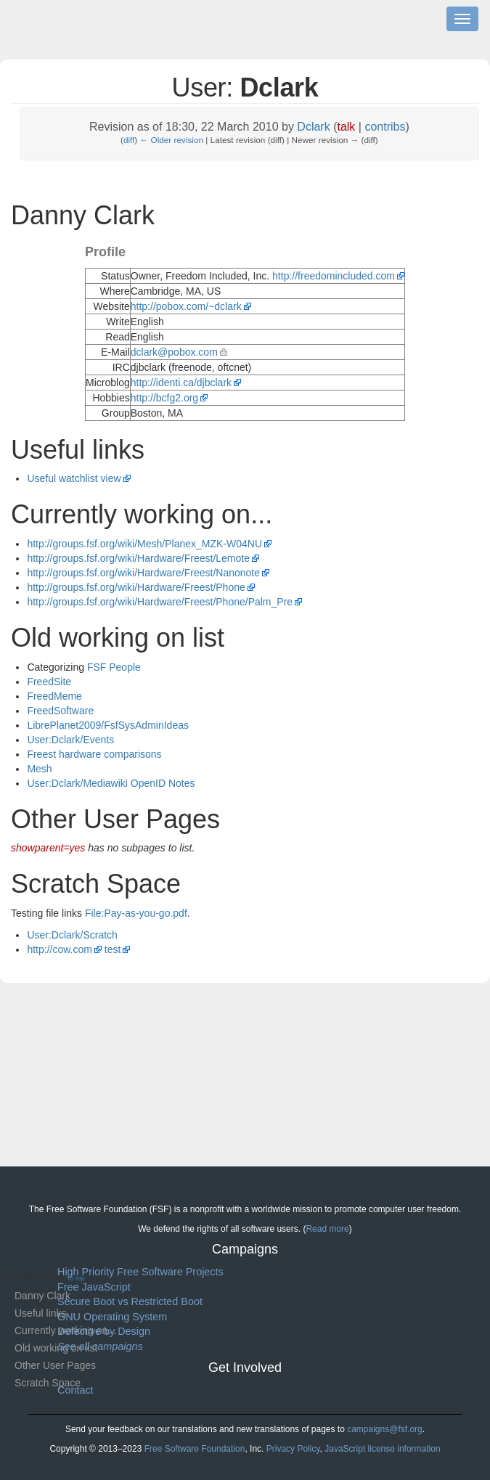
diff (128, 139)
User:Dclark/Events (70, 739)
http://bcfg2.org (164, 398)
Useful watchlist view (74, 478)
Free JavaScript (94, 1287)
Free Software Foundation (194, 1449)
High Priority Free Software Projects (140, 1271)
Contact (75, 1390)
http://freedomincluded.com (333, 276)
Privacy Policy (293, 1449)
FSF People (114, 667)
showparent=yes (48, 848)
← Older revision (172, 139)
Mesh (39, 768)
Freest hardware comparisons (94, 754)
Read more (327, 1229)
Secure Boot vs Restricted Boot (130, 1301)
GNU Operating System (112, 1316)
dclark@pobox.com (174, 352)
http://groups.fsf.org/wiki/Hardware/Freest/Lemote (138, 558)
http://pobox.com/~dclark (186, 306)
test (113, 949)
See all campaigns (100, 1346)
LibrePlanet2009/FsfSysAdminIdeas (108, 725)
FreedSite (49, 681)
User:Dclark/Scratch (72, 935)
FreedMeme (54, 696)
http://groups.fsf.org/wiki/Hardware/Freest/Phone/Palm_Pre (160, 602)
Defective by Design (103, 1331)
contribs (384, 126)
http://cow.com (59, 949)
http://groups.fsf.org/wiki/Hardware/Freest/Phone (136, 587)
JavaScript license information (382, 1449)
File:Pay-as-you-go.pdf (136, 913)
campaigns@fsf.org (384, 1429)
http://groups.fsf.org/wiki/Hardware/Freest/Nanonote (143, 572)
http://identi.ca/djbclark (181, 382)
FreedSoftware (60, 710)
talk (346, 126)
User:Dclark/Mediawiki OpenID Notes (111, 783)
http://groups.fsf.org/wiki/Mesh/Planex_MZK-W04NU (144, 543)
